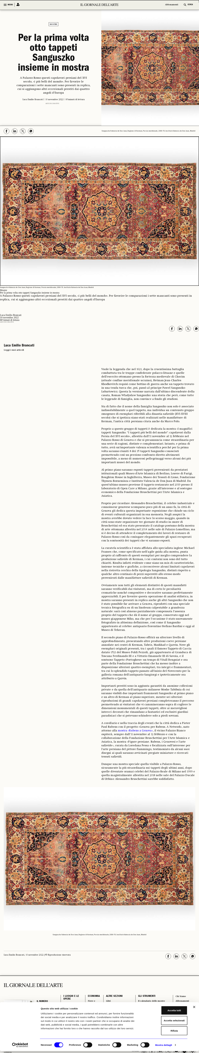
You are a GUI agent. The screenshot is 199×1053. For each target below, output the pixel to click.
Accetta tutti (165, 1012)
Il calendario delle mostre (152, 1002)
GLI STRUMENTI (145, 996)
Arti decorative (52, 103)
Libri (106, 1002)
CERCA (190, 5)
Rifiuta (165, 1032)
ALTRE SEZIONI (112, 996)
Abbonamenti (171, 5)
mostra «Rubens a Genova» (135, 730)
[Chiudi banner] (194, 1009)
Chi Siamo (180, 997)
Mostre (53, 24)
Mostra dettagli (163, 1047)
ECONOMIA (91, 996)
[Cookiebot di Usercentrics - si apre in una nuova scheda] (20, 1047)
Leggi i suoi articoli (14, 350)
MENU (10, 5)
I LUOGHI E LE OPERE (71, 998)
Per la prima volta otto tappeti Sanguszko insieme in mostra (53, 54)
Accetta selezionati (165, 1022)
